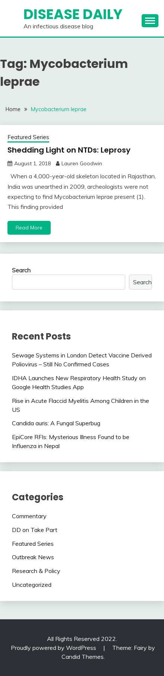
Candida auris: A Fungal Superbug (56, 423)
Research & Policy (36, 571)
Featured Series (28, 137)
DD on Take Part (34, 529)
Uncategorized (31, 584)
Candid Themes (83, 656)
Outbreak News (33, 557)
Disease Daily (73, 14)
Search (21, 270)
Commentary (29, 516)
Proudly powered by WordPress (54, 647)
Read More (29, 227)
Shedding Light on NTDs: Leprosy (68, 150)
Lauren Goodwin (82, 163)
